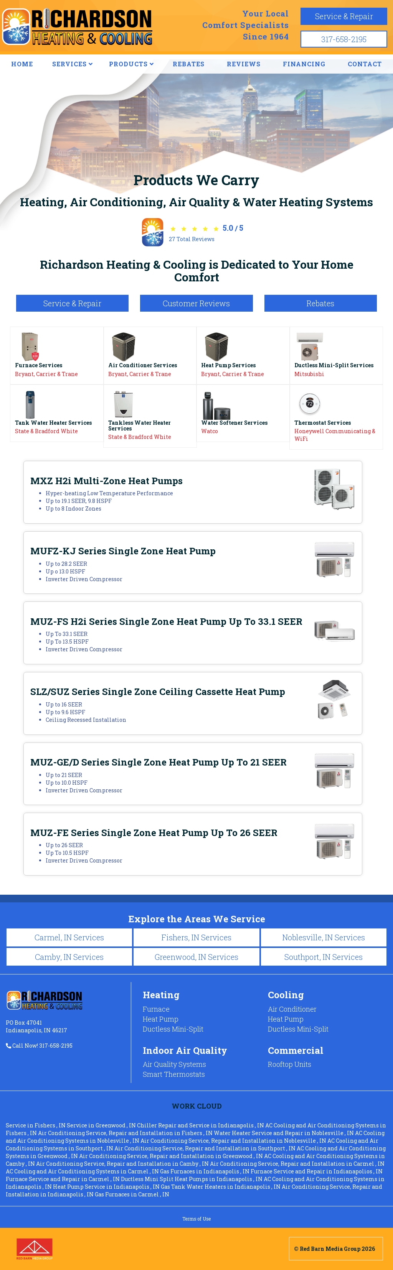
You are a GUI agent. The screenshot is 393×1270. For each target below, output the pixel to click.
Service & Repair (344, 16)
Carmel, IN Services (69, 937)
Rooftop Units (289, 1064)
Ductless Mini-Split (173, 1028)
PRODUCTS (131, 64)
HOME (22, 64)
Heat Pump (160, 1019)
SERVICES (72, 64)
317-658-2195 (344, 39)
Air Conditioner (292, 1009)
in (36, 1125)
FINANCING (304, 64)
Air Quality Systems (174, 1064)
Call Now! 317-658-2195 (39, 1045)
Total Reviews (192, 239)
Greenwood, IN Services (196, 957)
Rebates (320, 303)
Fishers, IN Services (196, 937)
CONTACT (365, 64)
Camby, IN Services (69, 957)
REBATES (189, 64)
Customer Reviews (196, 303)
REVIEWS (244, 64)
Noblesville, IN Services (323, 937)
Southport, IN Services (323, 957)
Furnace (156, 1009)
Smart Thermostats (174, 1074)
